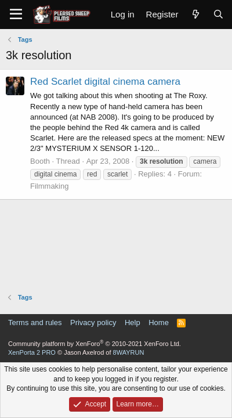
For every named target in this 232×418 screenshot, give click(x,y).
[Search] (218, 14)
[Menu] (16, 14)
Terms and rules (34, 322)
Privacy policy (93, 322)
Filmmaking (49, 186)
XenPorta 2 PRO (32, 352)
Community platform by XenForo (94, 343)
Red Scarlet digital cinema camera (105, 81)
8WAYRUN (128, 352)
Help (132, 322)
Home (158, 322)
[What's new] (195, 14)
